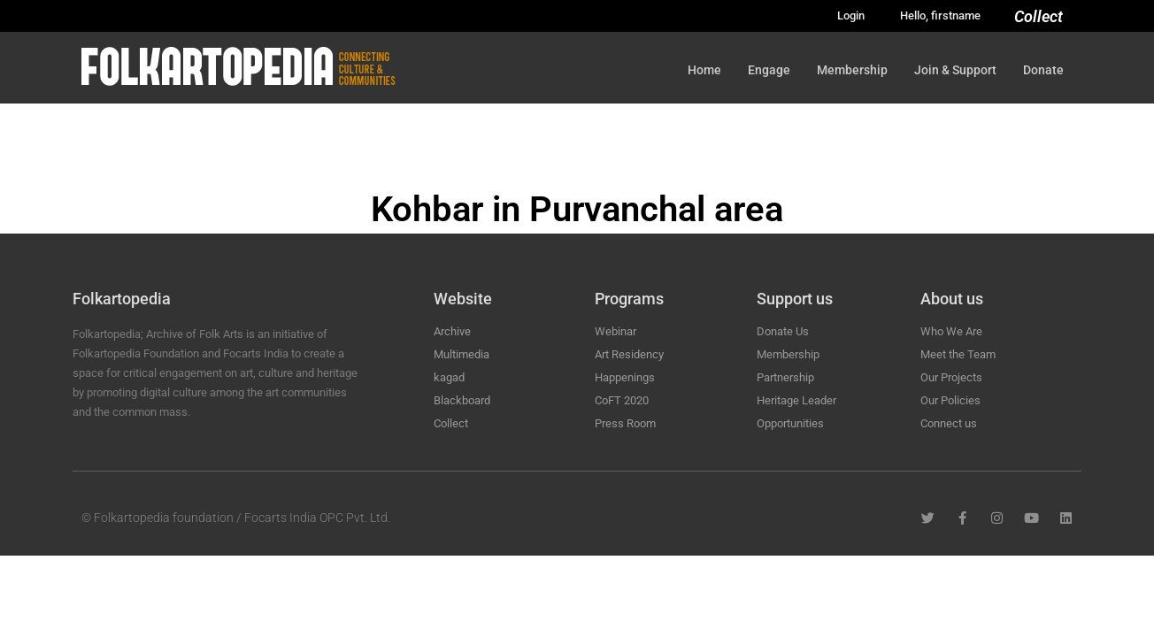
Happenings (625, 377)
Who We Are (951, 331)
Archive (452, 331)
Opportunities (790, 423)
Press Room (625, 423)
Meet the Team (958, 354)
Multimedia (461, 354)
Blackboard (462, 400)
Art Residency (629, 354)
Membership (852, 70)
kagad (449, 377)
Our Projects (951, 377)
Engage (769, 70)
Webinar (615, 331)
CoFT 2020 (622, 400)
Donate (1043, 70)
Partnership (785, 377)
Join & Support (955, 70)
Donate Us (783, 331)
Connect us (948, 423)
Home (704, 70)
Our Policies (950, 400)
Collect (1038, 16)
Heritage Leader (796, 400)
